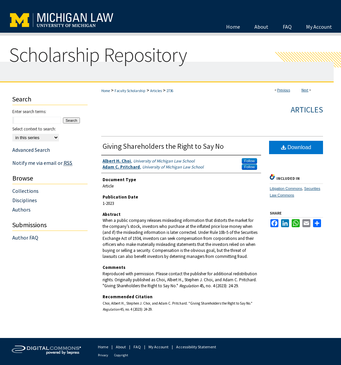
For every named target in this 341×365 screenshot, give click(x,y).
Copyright (121, 355)
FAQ (137, 346)
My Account (159, 346)
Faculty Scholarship (130, 90)
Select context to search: (34, 129)
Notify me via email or (42, 162)
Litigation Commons (286, 189)
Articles (156, 90)
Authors (21, 209)
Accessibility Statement (196, 346)
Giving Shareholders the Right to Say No (163, 146)
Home (105, 90)
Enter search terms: (29, 111)
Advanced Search (31, 149)
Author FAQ (25, 237)
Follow (249, 161)
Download (296, 147)
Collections (25, 191)
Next (304, 90)
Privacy (103, 355)
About (121, 346)
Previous (283, 90)
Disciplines (24, 200)
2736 (170, 90)
